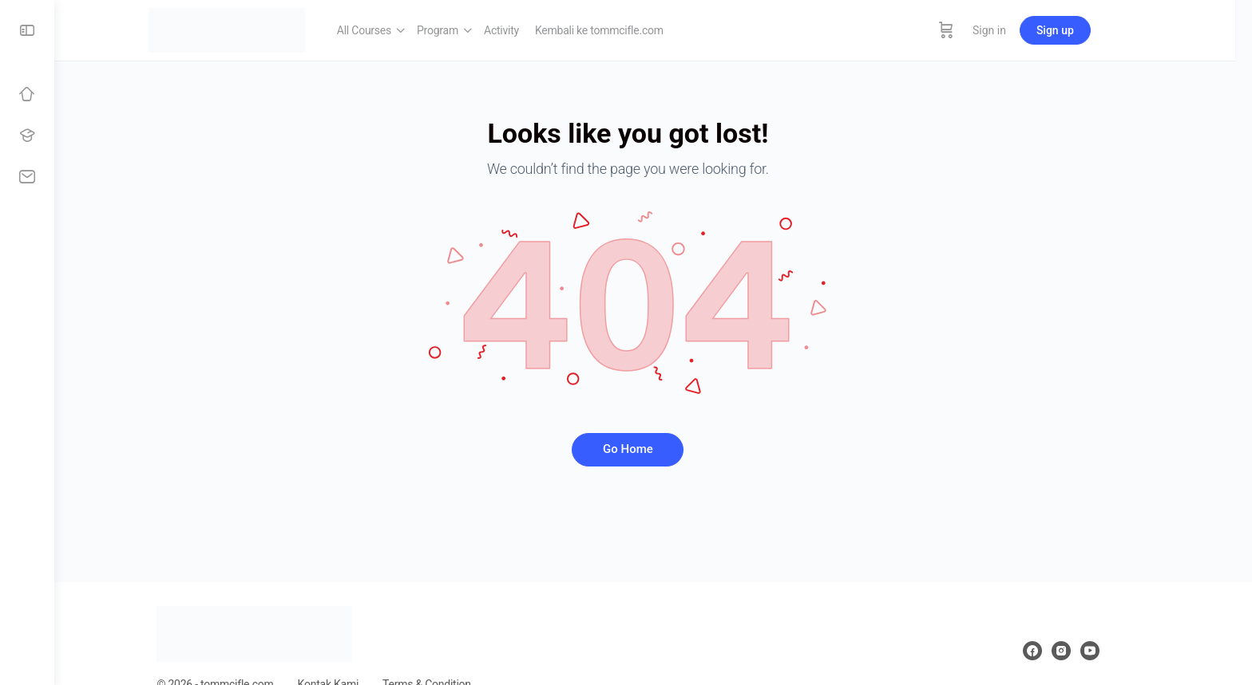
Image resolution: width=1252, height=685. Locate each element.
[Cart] (979, 30)
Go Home (653, 449)
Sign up (1088, 30)
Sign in (1023, 30)
